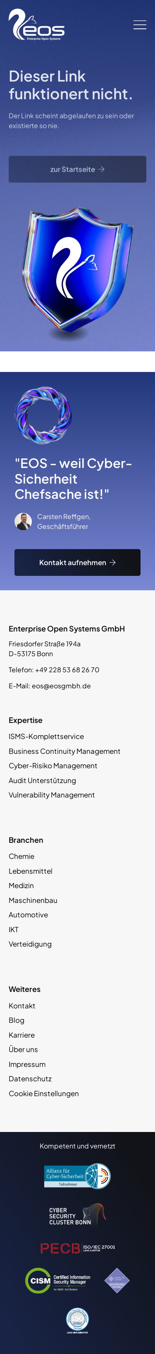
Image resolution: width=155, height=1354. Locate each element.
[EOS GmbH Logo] (36, 24)
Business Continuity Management (65, 750)
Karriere (22, 1034)
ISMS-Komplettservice (46, 736)
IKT (14, 929)
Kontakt (22, 1005)
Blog (16, 1019)
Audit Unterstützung (42, 780)
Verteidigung (30, 943)
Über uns (23, 1049)
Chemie (21, 856)
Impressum (27, 1064)
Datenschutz (30, 1078)
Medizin (21, 885)
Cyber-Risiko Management (53, 765)
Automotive (28, 914)
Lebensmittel (30, 870)
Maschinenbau (33, 900)
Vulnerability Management (52, 794)
